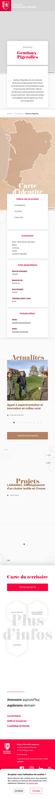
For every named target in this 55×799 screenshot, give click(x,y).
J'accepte (37, 790)
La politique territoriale (18, 726)
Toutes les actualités (27, 436)
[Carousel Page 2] (17, 422)
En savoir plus (32, 783)
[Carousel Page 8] (37, 422)
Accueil (9, 114)
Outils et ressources (16, 721)
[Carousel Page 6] (31, 422)
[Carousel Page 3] (21, 422)
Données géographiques (21, 323)
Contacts (20, 761)
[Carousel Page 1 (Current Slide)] (14, 422)
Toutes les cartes (27, 587)
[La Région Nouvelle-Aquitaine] (5, 5)
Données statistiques (20, 332)
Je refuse (20, 790)
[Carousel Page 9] (41, 422)
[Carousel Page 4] (24, 422)
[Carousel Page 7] (34, 422)
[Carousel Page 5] (27, 422)
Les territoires (14, 716)
